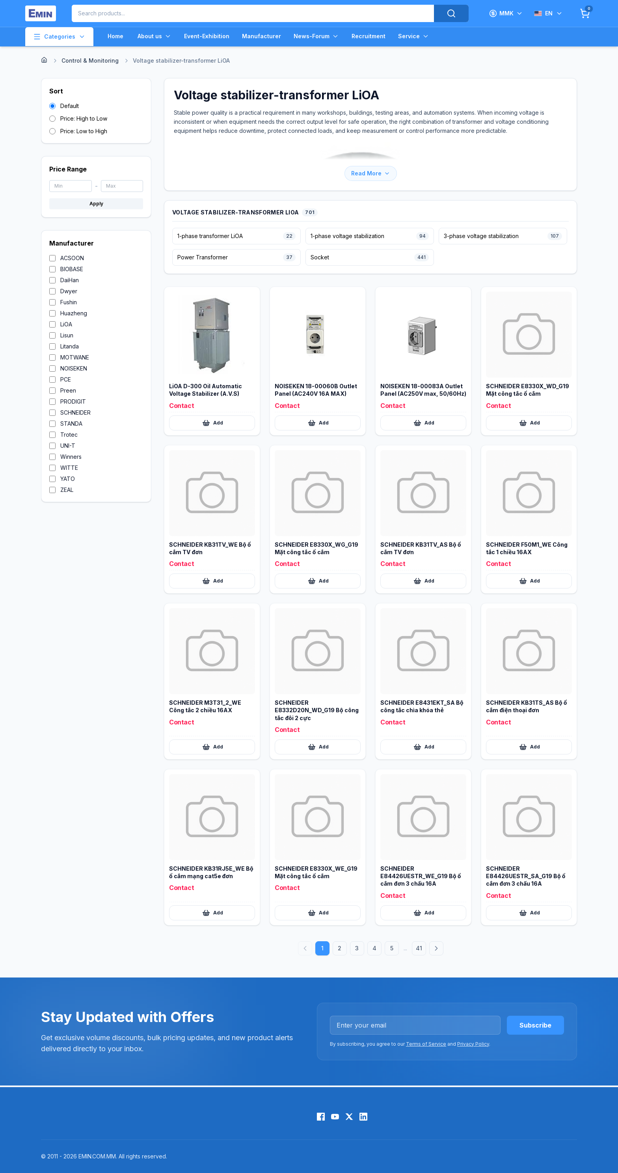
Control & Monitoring (90, 60)
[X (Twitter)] (349, 1117)
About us (154, 36)
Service (413, 36)
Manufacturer (261, 36)
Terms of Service (426, 1044)
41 (419, 948)
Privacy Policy (473, 1044)
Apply (96, 204)
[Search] (451, 13)
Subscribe (535, 1025)
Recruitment (368, 36)
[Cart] (585, 13)
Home (115, 36)
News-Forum (316, 36)
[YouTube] (335, 1117)
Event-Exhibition (206, 36)
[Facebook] (321, 1117)
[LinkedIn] (363, 1117)
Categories (59, 37)
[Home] (44, 60)
